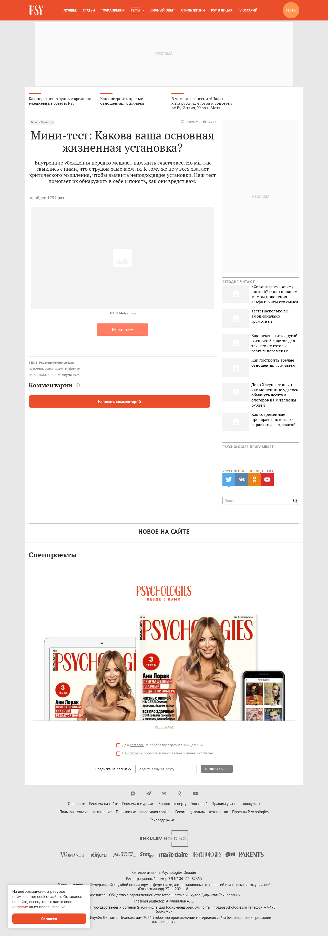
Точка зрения (113, 10)
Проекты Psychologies (250, 811)
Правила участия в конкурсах (236, 803)
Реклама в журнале (138, 803)
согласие (137, 745)
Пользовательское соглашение (85, 811)
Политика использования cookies (143, 811)
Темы (135, 10)
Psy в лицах (221, 10)
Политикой (134, 753)
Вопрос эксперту (172, 803)
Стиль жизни (193, 10)
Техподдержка (162, 820)
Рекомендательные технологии (201, 811)
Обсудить (189, 122)
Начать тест (122, 329)
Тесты (291, 10)
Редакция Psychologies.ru (56, 362)
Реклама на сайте (103, 803)
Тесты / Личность (42, 122)
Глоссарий (248, 10)
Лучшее (70, 10)
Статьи (89, 10)
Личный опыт (162, 10)
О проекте (76, 803)
